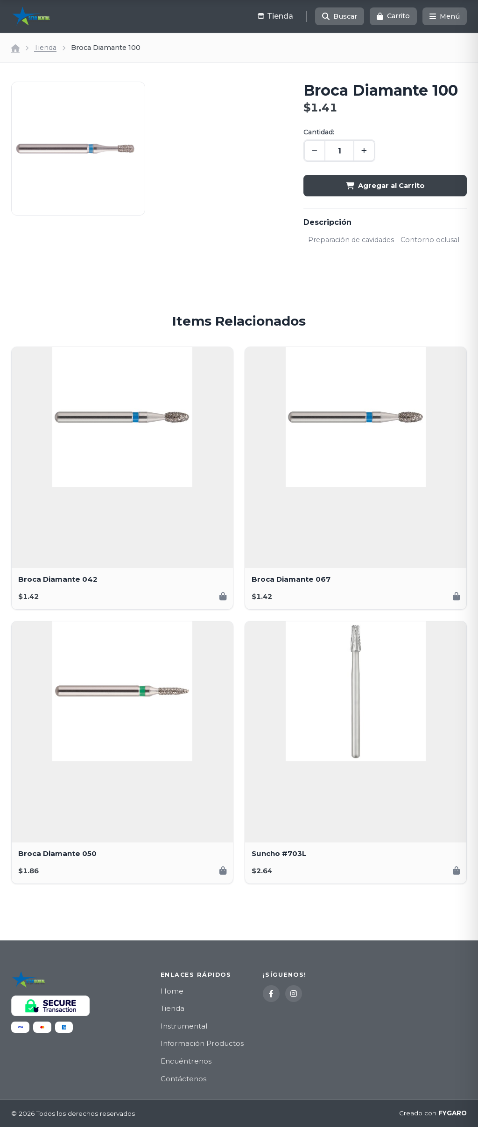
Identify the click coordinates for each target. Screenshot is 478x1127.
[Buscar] (339, 16)
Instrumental (184, 1026)
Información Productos (202, 1043)
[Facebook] (271, 993)
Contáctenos (183, 1078)
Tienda (45, 47)
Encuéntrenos (186, 1061)
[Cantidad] (339, 150)
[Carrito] (393, 16)
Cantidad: (318, 132)
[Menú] (444, 16)
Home (172, 991)
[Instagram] (293, 993)
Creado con (433, 1113)
